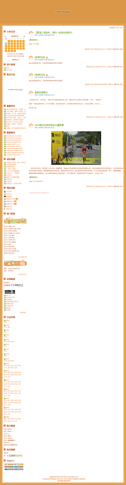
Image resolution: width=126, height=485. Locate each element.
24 (15, 48)
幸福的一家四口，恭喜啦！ (14, 124)
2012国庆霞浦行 (11, 164)
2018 (7, 344)
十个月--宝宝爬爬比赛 (13, 171)
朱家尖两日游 (10, 167)
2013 (7, 370)
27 (23, 48)
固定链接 (97, 49)
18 (17, 46)
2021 (7, 335)
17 (15, 46)
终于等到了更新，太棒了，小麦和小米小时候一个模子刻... (16, 118)
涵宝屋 (8, 308)
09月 (12, 341)
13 (23, 43)
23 (12, 48)
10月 (5, 332)
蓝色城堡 (9, 299)
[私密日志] (40, 57)
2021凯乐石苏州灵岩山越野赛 (49, 125)
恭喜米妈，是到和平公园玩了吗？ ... (15, 120)
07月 (5, 327)
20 (23, 46)
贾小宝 (8, 295)
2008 (7, 417)
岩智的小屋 (9, 306)
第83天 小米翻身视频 (12, 177)
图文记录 (90, 49)
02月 (5, 341)
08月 (8, 327)
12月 (5, 346)
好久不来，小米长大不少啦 (14, 122)
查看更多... (35, 40)
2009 (7, 407)
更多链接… (23, 312)
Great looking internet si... (14, 140)
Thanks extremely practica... (15, 148)
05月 (8, 361)
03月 (12, 365)
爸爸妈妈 (39, 181)
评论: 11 (103, 49)
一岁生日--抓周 (11, 169)
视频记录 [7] (10, 201)
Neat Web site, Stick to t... (14, 146)
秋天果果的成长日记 (12, 301)
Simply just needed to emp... (15, 150)
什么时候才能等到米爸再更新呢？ (15, 115)
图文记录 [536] (10, 199)
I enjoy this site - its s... (13, 144)
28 (6, 50)
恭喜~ (8, 126)
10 (15, 43)
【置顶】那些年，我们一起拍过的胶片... (54, 32)
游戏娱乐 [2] (10, 204)
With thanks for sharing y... (14, 138)
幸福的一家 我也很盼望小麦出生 (16, 128)
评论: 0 (105, 67)
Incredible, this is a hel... (13, 155)
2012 (7, 380)
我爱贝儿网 (9, 303)
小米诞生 (9, 181)
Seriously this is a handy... (14, 136)
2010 (7, 398)
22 (9, 48)
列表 (121, 27)
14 (6, 46)
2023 (7, 325)
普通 (117, 27)
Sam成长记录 (10, 297)
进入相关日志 (23, 257)
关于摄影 (36, 44)
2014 (7, 363)
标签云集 (9, 209)
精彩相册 (9, 196)
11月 (5, 377)
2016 (7, 354)
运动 (34, 181)
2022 (7, 330)
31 (15, 50)
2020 (7, 339)
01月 (5, 322)
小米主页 (9, 191)
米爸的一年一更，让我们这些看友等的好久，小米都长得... (16, 113)
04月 (5, 356)
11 (17, 43)
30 (6, 41)
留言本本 (9, 206)
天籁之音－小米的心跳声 (14, 183)
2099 (7, 320)
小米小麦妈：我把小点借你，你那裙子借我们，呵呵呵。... (16, 111)
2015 (7, 359)
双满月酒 (9, 179)
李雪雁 (8, 310)
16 (12, 46)
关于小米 (9, 194)
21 (6, 48)
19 (20, 46)
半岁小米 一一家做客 (12, 173)
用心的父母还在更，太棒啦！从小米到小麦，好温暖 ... (16, 109)
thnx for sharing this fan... (14, 142)
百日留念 (9, 175)
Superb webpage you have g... (15, 152)
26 (20, 48)
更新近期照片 (41, 92)
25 (17, 48)
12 (20, 43)
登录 (7, 68)
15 (9, 46)
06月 (5, 337)
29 (9, 50)
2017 (7, 349)
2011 (7, 389)
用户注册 (9, 70)
